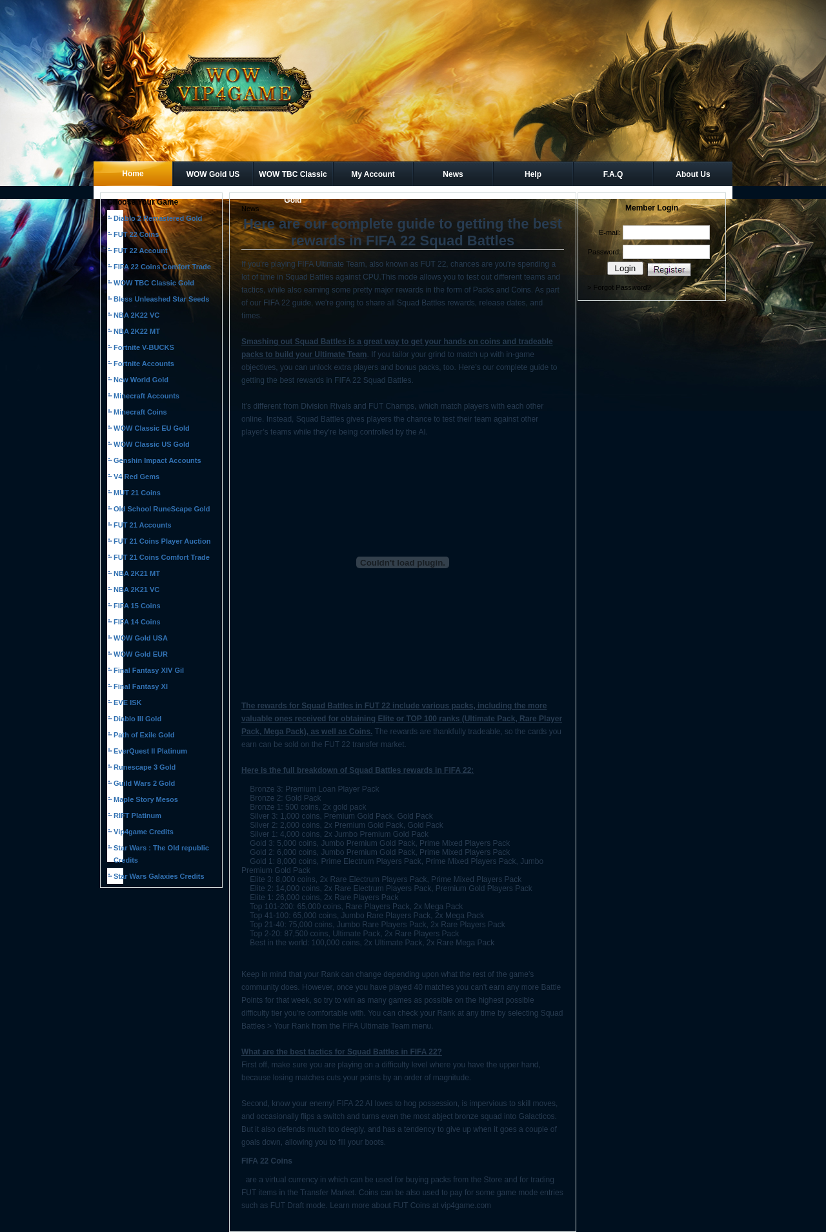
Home (132, 173)
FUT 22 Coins (136, 234)
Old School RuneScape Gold (162, 509)
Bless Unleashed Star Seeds (161, 299)
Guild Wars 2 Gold (144, 783)
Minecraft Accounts (146, 396)
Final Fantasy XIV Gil (149, 670)
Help (533, 174)
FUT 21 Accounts (143, 525)
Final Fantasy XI (141, 686)
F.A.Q (613, 174)
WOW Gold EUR (141, 654)
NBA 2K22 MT (137, 331)
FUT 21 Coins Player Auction (162, 541)
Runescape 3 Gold (145, 767)
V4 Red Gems (136, 476)
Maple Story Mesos (146, 799)
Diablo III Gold (137, 719)
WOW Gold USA (141, 638)
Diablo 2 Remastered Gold (158, 218)
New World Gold (141, 380)
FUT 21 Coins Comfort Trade (162, 557)
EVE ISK (128, 702)
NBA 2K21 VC (136, 589)
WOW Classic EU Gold (152, 428)
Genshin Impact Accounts (157, 460)
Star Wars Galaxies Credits (159, 876)
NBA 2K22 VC (136, 315)
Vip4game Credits (144, 832)
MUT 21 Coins (137, 493)
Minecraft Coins (140, 412)
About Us (693, 174)
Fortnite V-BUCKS (144, 347)
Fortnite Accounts (144, 363)
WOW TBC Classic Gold (293, 178)
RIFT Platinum (137, 815)
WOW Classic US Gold (152, 444)
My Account (373, 174)
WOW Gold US (213, 174)
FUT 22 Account (141, 250)
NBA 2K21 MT (137, 573)
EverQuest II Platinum (150, 751)
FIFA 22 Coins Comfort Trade (162, 267)
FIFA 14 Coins (137, 622)
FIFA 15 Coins (137, 606)
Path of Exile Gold (144, 735)
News (453, 174)
